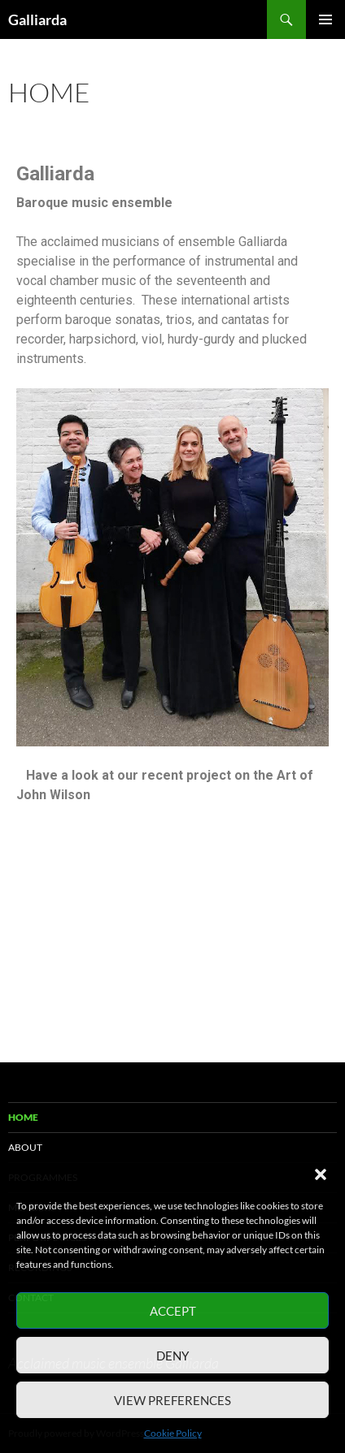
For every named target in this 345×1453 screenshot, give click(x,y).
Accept (173, 1311)
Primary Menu (325, 19)
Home (23, 1117)
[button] (320, 1174)
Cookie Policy (173, 1433)
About (25, 1147)
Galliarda (37, 19)
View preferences (172, 1400)
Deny (172, 1355)
